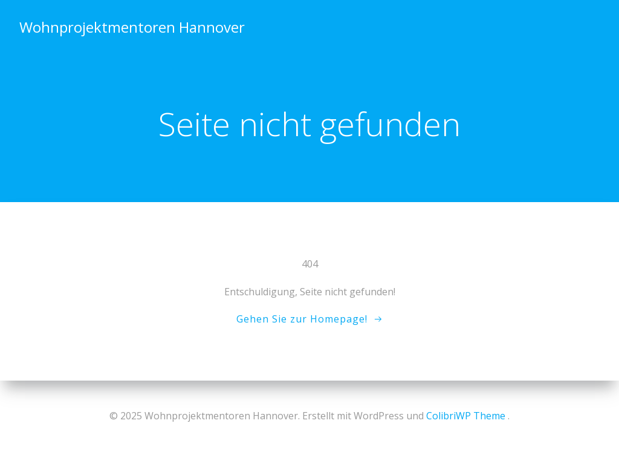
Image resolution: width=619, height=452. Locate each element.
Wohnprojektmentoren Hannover (132, 27)
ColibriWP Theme (465, 415)
